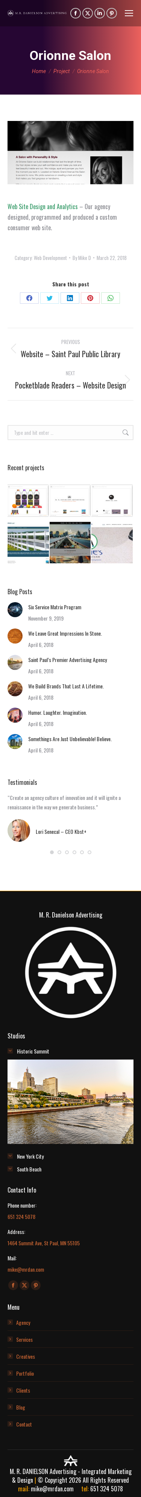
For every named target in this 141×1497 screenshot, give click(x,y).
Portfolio (25, 1373)
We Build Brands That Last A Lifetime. (66, 686)
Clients (23, 1390)
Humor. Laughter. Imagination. (57, 712)
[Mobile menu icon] (128, 13)
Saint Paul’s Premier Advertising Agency (67, 660)
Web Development (50, 257)
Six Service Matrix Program (54, 607)
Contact (24, 1424)
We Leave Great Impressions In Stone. (65, 633)
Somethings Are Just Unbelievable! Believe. (70, 739)
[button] (52, 852)
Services (24, 1339)
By (82, 257)
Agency (23, 1322)
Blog (20, 1407)
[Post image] (15, 609)
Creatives (25, 1356)
